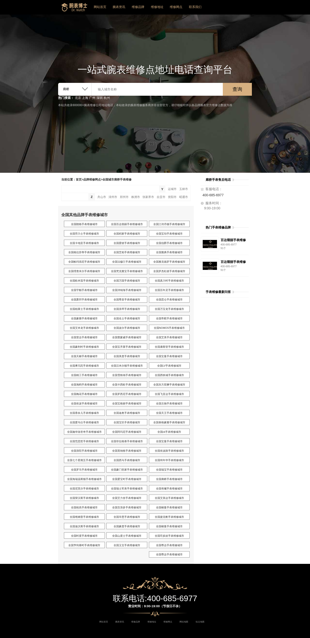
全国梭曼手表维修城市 (169, 507)
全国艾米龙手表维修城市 (84, 327)
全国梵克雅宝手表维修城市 (127, 271)
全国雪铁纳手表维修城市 (126, 375)
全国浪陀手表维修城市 (84, 450)
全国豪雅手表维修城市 (84, 318)
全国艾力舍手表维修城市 (126, 497)
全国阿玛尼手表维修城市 (126, 431)
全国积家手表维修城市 (127, 233)
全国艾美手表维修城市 (169, 337)
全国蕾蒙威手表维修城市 (126, 337)
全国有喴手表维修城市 (169, 488)
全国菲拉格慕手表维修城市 (127, 441)
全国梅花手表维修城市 (84, 394)
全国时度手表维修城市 (84, 535)
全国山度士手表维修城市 (126, 535)
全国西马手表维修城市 (127, 460)
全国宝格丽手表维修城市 (126, 403)
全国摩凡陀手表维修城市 (84, 365)
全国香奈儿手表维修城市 (84, 412)
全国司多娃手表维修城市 (169, 535)
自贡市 (161, 197)
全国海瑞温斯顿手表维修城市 (84, 479)
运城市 (172, 189)
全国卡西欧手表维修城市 (126, 384)
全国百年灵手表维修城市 (169, 290)
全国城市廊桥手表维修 (117, 179)
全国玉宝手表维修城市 (127, 545)
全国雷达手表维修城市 (84, 337)
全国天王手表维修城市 (169, 412)
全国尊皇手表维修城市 (127, 299)
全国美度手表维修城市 (127, 356)
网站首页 (100, 7)
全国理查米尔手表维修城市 (84, 271)
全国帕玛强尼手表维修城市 (84, 261)
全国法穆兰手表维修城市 (126, 261)
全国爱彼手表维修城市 (127, 243)
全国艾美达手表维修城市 (169, 497)
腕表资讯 (119, 7)
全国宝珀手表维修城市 (169, 233)
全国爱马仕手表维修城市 (84, 422)
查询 (237, 89)
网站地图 (183, 622)
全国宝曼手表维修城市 (169, 356)
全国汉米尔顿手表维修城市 (127, 365)
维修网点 (176, 7)
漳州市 (112, 197)
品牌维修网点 (92, 179)
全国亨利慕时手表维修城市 (84, 545)
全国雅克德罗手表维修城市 (169, 261)
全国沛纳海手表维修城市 (126, 290)
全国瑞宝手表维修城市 (169, 469)
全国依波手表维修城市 (84, 403)
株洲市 (135, 197)
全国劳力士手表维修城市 (84, 233)
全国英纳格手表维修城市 (126, 450)
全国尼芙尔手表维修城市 (84, 488)
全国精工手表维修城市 (84, 375)
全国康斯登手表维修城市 (169, 346)
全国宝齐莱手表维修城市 (126, 346)
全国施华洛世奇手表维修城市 (84, 431)
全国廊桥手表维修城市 (169, 479)
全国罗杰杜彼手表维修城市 (169, 271)
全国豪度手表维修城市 (127, 526)
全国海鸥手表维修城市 (84, 384)
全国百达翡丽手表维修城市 (127, 224)
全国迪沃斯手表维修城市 (84, 526)
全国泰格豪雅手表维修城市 (169, 422)
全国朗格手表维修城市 (84, 224)
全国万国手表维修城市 (127, 280)
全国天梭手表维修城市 (84, 356)
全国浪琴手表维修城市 (127, 308)
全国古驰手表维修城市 (169, 403)
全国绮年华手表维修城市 (169, 460)
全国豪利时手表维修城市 (84, 346)
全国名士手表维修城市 (127, 318)
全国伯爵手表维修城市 (169, 243)
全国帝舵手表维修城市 (169, 318)
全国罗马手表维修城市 (84, 469)
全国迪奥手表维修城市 (127, 412)
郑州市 (124, 197)
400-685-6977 (213, 195)
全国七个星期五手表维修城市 (84, 460)
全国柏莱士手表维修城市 (84, 308)
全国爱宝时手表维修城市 (126, 479)
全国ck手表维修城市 (169, 431)
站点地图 (200, 622)
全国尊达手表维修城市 (169, 545)
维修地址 (157, 7)
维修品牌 (138, 7)
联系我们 (195, 7)
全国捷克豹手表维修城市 (169, 516)
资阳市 (172, 197)
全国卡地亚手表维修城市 (84, 243)
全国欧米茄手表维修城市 (84, 280)
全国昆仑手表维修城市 (169, 299)
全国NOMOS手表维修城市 (169, 327)
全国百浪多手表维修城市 (126, 507)
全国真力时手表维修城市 (169, 280)
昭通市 (183, 197)
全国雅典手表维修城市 (169, 252)
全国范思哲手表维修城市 (84, 441)
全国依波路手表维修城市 (169, 450)
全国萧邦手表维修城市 (84, 299)
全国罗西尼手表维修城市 (126, 394)
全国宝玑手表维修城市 (127, 422)
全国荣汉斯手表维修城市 (84, 497)
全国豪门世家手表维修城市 (127, 469)
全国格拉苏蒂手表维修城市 (84, 252)
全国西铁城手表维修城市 (169, 375)
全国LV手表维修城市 (169, 365)
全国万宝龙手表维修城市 (169, 308)
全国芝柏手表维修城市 (127, 252)
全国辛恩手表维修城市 (127, 516)
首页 (79, 179)
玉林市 (183, 189)
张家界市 (148, 197)
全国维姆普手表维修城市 (84, 516)
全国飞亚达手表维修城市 (169, 394)
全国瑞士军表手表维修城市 (127, 488)
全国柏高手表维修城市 (84, 507)
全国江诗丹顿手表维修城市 (169, 224)
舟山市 (101, 197)
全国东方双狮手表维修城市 (169, 384)
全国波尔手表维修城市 (127, 327)
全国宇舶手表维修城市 (84, 290)
